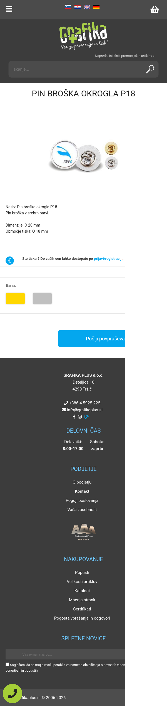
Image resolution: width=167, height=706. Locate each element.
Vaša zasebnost (82, 509)
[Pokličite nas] (12, 693)
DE (96, 7)
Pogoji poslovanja (82, 500)
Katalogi (82, 590)
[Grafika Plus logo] (84, 36)
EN (87, 7)
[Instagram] (80, 416)
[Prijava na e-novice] (153, 654)
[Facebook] (74, 416)
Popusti (82, 572)
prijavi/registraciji (108, 258)
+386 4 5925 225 (84, 403)
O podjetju (82, 482)
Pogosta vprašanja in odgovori (82, 618)
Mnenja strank (82, 599)
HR (77, 7)
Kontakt (82, 491)
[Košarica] (154, 9)
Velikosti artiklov (82, 581)
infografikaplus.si (85, 409)
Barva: (11, 285)
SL (68, 7)
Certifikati (82, 609)
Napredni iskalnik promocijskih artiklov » (124, 56)
